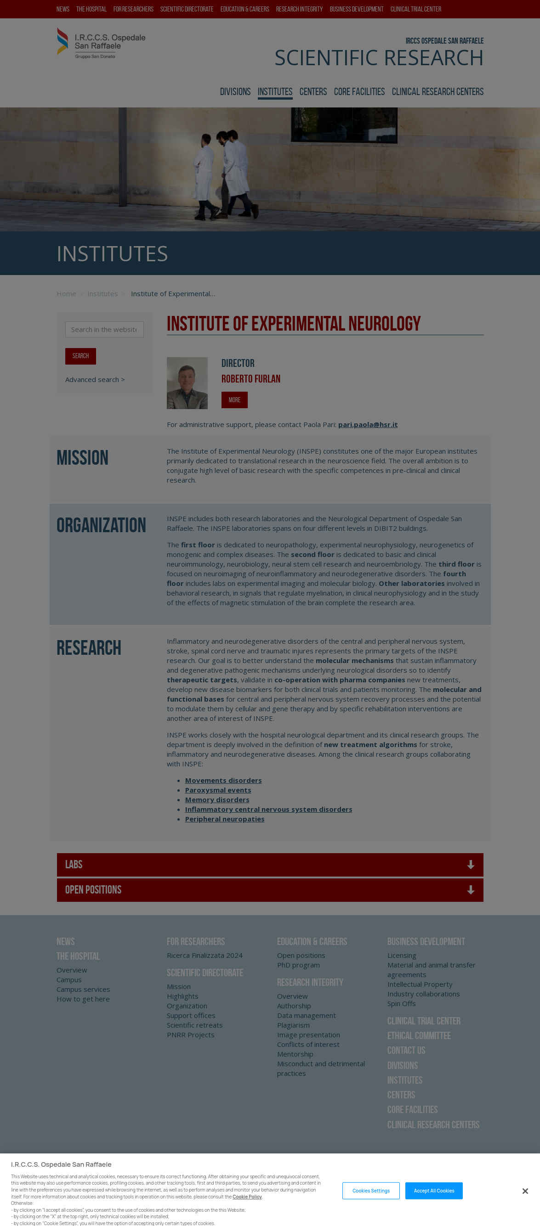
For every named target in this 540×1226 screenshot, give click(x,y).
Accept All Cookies (434, 1198)
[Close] (525, 1198)
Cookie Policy (247, 1204)
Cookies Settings (371, 1198)
